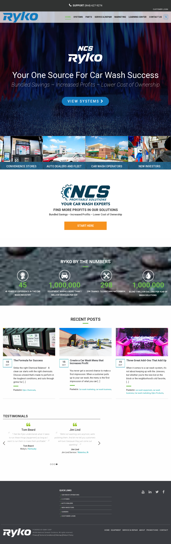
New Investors (68, 507)
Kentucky (32, 449)
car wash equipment (143, 390)
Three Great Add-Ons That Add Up (146, 360)
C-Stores (66, 499)
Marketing (120, 17)
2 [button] (52, 464)
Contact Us (155, 17)
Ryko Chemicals (29, 390)
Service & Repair (103, 17)
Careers (65, 512)
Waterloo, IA (83, 452)
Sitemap (59, 535)
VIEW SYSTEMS (85, 101)
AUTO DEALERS (67, 503)
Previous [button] (4, 443)
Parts (88, 17)
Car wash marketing (87, 389)
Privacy (35, 535)
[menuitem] (68, 17)
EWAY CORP (47, 530)
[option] (28, 435)
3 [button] (54, 464)
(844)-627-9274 (93, 5)
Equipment (116, 530)
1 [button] (50, 464)
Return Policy (68, 535)
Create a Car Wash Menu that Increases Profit (87, 362)
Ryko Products (157, 393)
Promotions (152, 530)
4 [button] (56, 464)
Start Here (85, 225)
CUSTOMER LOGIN (160, 9)
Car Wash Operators (70, 495)
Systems (78, 17)
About (142, 530)
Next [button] (99, 443)
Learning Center (137, 17)
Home (68, 17)
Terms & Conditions (46, 535)
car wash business (103, 389)
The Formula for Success (28, 360)
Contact (164, 530)
